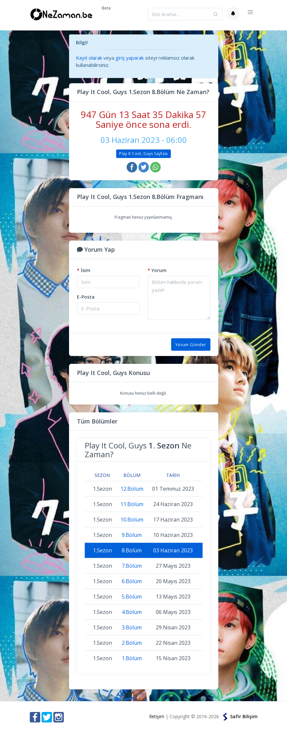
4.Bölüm (132, 612)
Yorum (157, 270)
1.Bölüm (132, 658)
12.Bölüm (131, 488)
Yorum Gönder (190, 344)
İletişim (156, 716)
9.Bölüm (132, 535)
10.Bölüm (131, 519)
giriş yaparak (130, 57)
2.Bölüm (132, 642)
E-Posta (86, 297)
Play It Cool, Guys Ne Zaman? (138, 449)
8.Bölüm (132, 550)
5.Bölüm (132, 596)
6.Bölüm (132, 581)
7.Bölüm (132, 565)
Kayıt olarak (89, 57)
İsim (83, 270)
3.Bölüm (132, 627)
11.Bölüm (131, 504)
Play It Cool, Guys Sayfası (143, 153)
